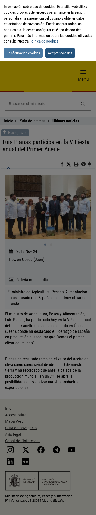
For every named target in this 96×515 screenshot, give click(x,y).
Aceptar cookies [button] (60, 53)
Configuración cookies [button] (23, 53)
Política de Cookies (43, 41)
